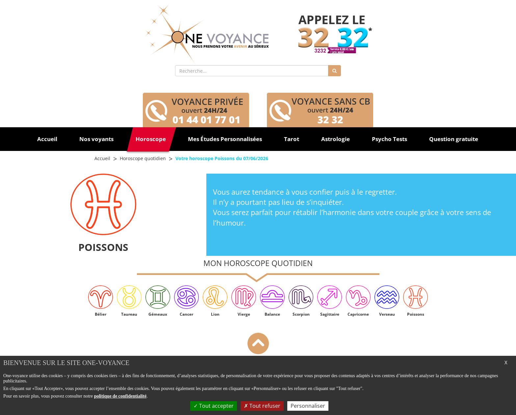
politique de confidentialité (120, 396)
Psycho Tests (389, 139)
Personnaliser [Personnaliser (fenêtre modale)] (308, 405)
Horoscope (151, 139)
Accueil (47, 139)
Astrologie (335, 139)
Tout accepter (214, 405)
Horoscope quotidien (143, 158)
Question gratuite (453, 139)
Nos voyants (96, 139)
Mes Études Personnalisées (225, 139)
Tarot (291, 139)
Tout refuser (262, 405)
